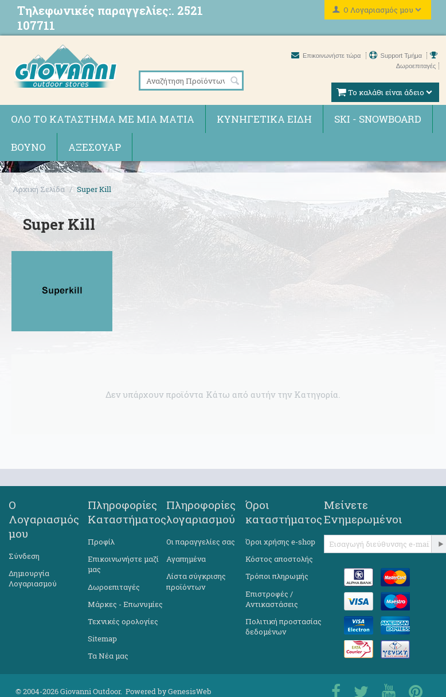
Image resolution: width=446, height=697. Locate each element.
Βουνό (28, 147)
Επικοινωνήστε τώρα (327, 55)
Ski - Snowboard (377, 119)
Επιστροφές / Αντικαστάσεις (271, 599)
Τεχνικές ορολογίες (123, 621)
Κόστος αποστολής (279, 559)
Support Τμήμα (396, 55)
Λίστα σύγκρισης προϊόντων (196, 581)
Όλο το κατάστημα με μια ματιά (102, 119)
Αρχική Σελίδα (39, 189)
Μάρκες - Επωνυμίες (125, 604)
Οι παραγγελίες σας (200, 542)
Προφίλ (101, 542)
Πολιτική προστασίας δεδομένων (283, 626)
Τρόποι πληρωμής (276, 576)
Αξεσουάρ (94, 147)
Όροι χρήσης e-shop (280, 542)
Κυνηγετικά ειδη (264, 119)
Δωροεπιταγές (114, 587)
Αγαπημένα (186, 559)
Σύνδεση (24, 556)
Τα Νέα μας (108, 656)
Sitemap (102, 638)
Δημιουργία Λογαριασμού (33, 578)
